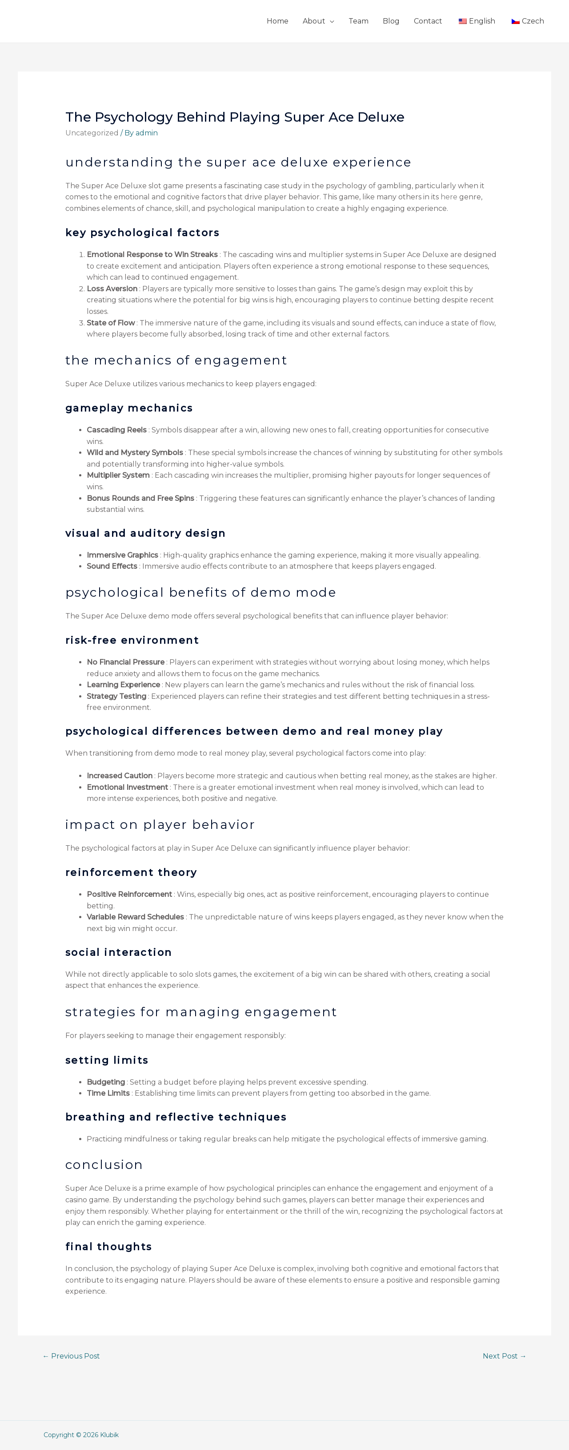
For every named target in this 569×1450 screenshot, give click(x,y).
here (449, 197)
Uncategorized (92, 133)
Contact (428, 21)
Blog (391, 21)
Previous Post (71, 1356)
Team (359, 21)
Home (278, 21)
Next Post (505, 1356)
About (314, 21)
